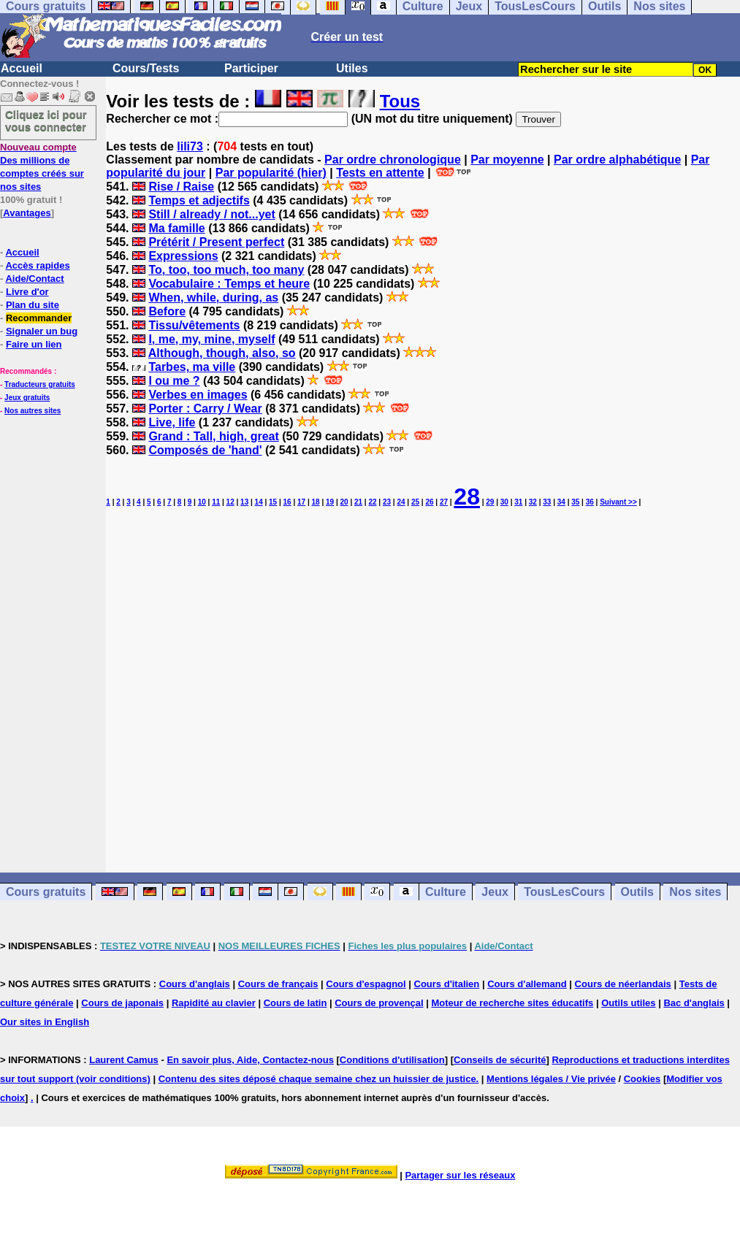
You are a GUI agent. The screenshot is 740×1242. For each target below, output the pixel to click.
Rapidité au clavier (214, 1002)
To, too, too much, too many (226, 270)
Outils (637, 892)
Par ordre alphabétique (617, 159)
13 (244, 502)
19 (330, 502)
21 (358, 502)
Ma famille (176, 228)
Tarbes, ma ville (191, 367)
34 (561, 502)
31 (518, 502)
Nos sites (695, 892)
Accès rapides (37, 265)
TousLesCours (564, 892)
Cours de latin (295, 1002)
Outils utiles (628, 1002)
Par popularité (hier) (271, 172)
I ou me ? (173, 381)
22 (372, 502)
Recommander (39, 318)
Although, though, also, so (222, 353)
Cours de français (278, 983)
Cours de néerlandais (623, 983)
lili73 (190, 146)
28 (467, 496)
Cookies (642, 1078)
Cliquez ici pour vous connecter (46, 120)
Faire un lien (34, 344)
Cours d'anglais (194, 983)
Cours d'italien (447, 983)
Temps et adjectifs (198, 200)
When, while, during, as (213, 297)
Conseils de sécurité (500, 1059)
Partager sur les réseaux (460, 1175)
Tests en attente (380, 172)
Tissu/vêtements (194, 325)
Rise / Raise (181, 186)
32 (533, 502)
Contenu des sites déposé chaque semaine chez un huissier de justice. (319, 1078)
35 (575, 502)
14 (259, 502)
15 (273, 502)
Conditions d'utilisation (392, 1059)
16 (287, 502)
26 (429, 502)
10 (202, 502)
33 (547, 502)
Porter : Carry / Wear (205, 408)
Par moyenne (506, 159)
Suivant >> (618, 502)
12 (230, 502)
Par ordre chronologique (392, 159)
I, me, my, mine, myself (211, 339)
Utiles (352, 68)
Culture (445, 892)
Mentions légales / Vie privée (551, 1078)
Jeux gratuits (27, 398)
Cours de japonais (122, 1002)
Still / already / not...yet (211, 214)
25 (415, 502)
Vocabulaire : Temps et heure (229, 283)
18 (316, 502)
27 (444, 502)
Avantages (26, 212)
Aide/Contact (34, 278)
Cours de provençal (379, 1002)
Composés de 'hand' (205, 450)
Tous (400, 101)
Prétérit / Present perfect (216, 242)
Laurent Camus (124, 1059)
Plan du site (32, 304)
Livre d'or (27, 291)
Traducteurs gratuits (39, 384)
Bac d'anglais (693, 1002)
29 (490, 502)
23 (387, 502)
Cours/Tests (145, 68)
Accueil (21, 68)
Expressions (183, 256)
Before (167, 311)
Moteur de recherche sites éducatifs (512, 1002)
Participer (251, 68)
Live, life (171, 422)
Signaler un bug (41, 331)
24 (401, 502)
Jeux (494, 892)
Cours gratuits (45, 892)
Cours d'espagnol (365, 983)
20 (344, 502)
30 (504, 502)
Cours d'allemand (527, 983)
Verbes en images (197, 394)
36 (590, 502)
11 (216, 502)
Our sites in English (44, 1021)
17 (301, 502)
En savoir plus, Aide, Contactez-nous (250, 1059)
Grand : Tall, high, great (213, 436)
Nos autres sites (32, 411)
